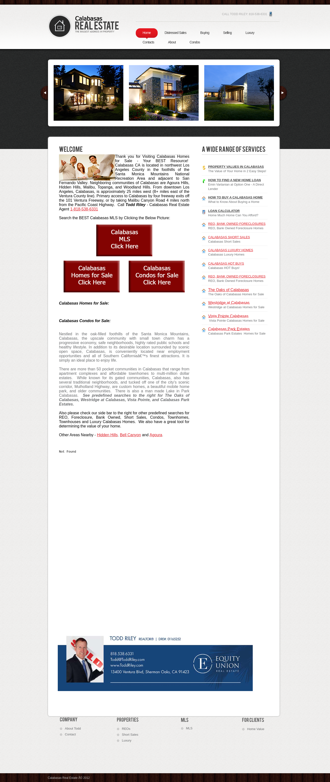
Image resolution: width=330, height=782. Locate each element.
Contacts (148, 42)
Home (147, 33)
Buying (204, 33)
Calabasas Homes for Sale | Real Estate (83, 26)
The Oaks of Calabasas (228, 290)
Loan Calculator (224, 211)
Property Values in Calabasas (236, 166)
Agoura (156, 435)
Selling (227, 33)
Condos (195, 42)
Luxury (249, 33)
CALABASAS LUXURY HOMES (230, 250)
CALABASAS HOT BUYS (226, 263)
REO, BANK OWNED (237, 224)
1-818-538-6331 (84, 209)
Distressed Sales (175, 33)
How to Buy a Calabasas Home (235, 197)
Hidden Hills (107, 435)
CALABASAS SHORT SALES (229, 237)
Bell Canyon (130, 435)
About (172, 42)
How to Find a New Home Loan (234, 180)
